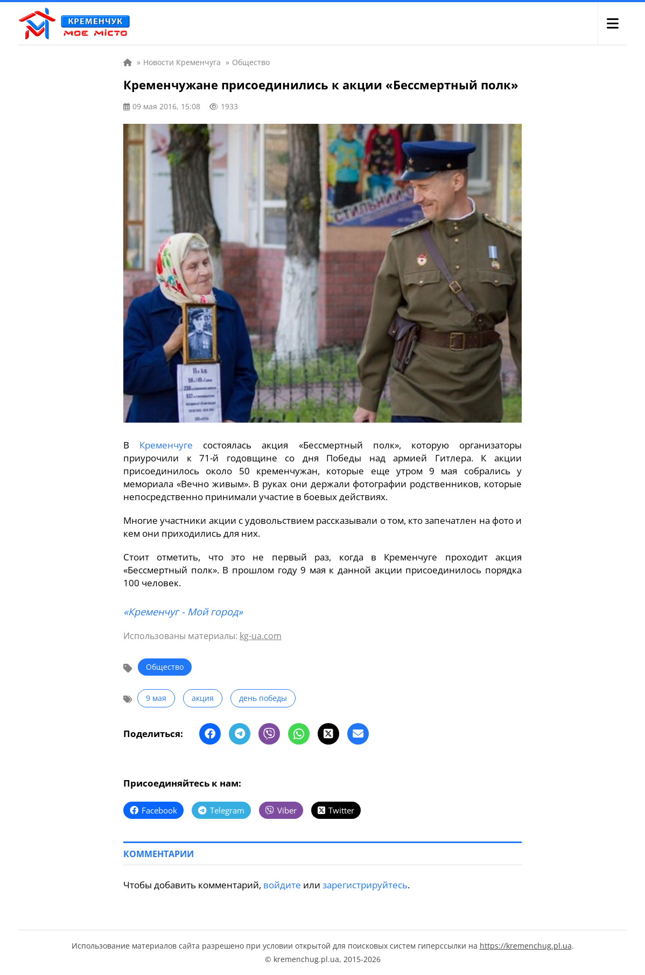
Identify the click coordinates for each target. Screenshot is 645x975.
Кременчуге (166, 445)
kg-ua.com (261, 636)
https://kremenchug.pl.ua (526, 946)
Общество (165, 667)
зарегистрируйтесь (365, 885)
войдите (282, 885)
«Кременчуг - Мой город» (183, 611)
